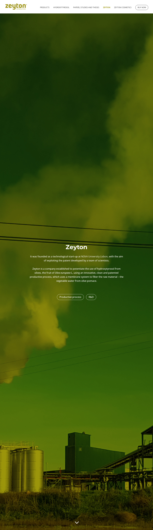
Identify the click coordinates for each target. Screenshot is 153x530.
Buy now (142, 7)
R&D (91, 297)
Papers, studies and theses (86, 7)
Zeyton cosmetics (122, 7)
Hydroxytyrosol (61, 7)
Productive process (70, 297)
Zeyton (106, 7)
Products (44, 7)
